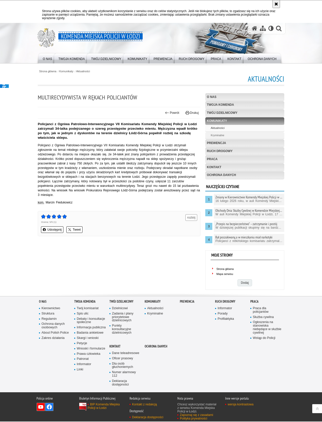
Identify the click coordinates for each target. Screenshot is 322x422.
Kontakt (214, 167)
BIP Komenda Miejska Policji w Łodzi (104, 406)
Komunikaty (68, 71)
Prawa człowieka (88, 354)
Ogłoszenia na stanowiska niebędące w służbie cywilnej (267, 328)
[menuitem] (47, 58)
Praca (212, 159)
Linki (80, 370)
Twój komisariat (88, 308)
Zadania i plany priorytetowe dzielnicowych (123, 317)
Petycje (82, 343)
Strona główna (49, 71)
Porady (223, 313)
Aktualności (84, 71)
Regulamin (49, 319)
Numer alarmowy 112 (124, 374)
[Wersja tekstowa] (270, 28)
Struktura (48, 313)
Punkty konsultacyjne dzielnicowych (122, 330)
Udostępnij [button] (53, 230)
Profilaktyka (226, 319)
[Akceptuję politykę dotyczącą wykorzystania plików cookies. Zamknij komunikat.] (276, 4)
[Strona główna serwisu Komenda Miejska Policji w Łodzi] (254, 28)
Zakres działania (53, 338)
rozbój (191, 218)
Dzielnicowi (120, 308)
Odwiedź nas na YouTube (41, 407)
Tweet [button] (75, 230)
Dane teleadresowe (125, 353)
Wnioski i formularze (91, 348)
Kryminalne (217, 135)
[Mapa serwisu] (263, 28)
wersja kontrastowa (241, 405)
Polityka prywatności (193, 419)
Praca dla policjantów (260, 310)
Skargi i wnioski (88, 338)
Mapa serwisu (224, 274)
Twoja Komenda (220, 105)
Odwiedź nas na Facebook (49, 407)
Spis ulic (83, 313)
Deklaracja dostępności (120, 383)
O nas (211, 97)
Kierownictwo (51, 308)
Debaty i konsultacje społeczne (91, 321)
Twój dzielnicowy (222, 113)
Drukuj (191, 113)
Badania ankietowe (90, 333)
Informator (84, 364)
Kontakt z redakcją (144, 405)
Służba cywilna (263, 317)
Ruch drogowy (219, 151)
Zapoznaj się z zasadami (196, 415)
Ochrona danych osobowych (53, 326)
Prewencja (216, 143)
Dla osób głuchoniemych (122, 365)
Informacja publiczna (91, 328)
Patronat (83, 359)
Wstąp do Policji (264, 338)
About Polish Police (55, 333)
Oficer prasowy (122, 358)
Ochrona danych (221, 175)
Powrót (172, 113)
